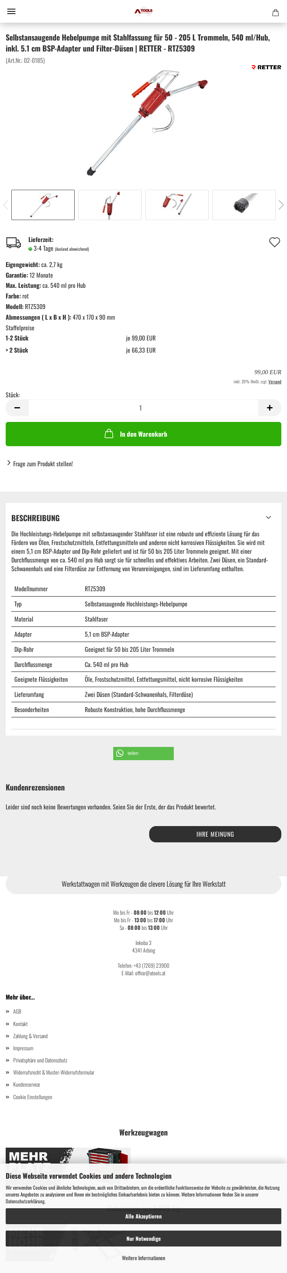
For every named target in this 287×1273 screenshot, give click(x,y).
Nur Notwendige (143, 1238)
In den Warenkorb (135, 433)
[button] (143, 753)
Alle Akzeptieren (143, 1216)
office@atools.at (150, 973)
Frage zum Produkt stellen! (43, 463)
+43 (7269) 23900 (151, 965)
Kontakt (20, 1024)
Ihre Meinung (215, 834)
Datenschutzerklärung (25, 1201)
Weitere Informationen (143, 1258)
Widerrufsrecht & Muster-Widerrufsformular (53, 1072)
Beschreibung (35, 517)
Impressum (23, 1048)
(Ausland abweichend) (72, 249)
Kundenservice (26, 1084)
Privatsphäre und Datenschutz (40, 1060)
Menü (11, 11)
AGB (17, 1011)
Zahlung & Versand (30, 1036)
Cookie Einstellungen (32, 1097)
